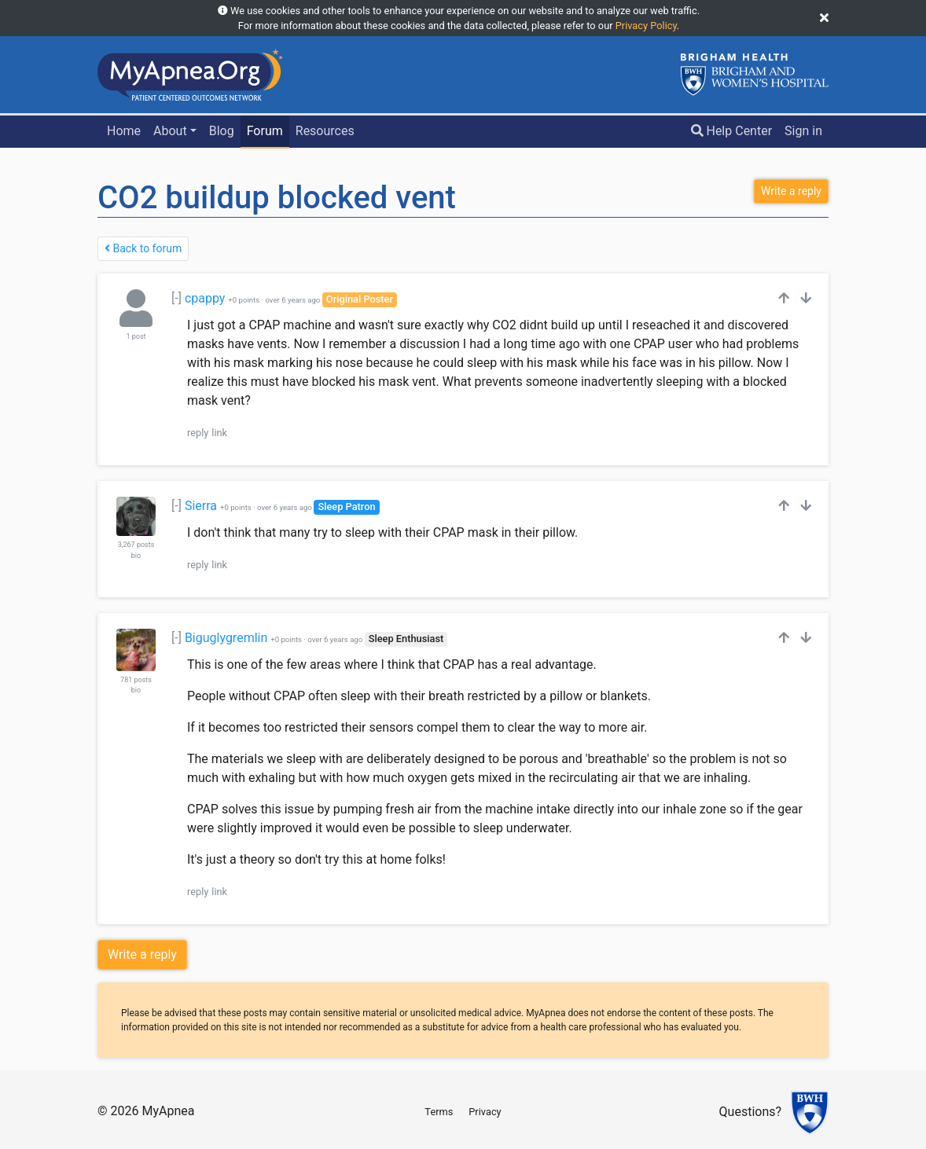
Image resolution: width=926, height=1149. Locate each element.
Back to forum (143, 248)
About (170, 130)
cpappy (205, 298)
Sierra (201, 505)
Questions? (750, 1112)
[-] (176, 298)
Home (124, 130)
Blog (221, 130)
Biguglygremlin (226, 637)
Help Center (732, 130)
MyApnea (167, 1110)
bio (136, 556)
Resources (325, 130)
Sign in (803, 130)
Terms (438, 1112)
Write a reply (142, 954)
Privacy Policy (646, 25)
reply (197, 433)
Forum (265, 130)
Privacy (485, 1112)
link (219, 433)
